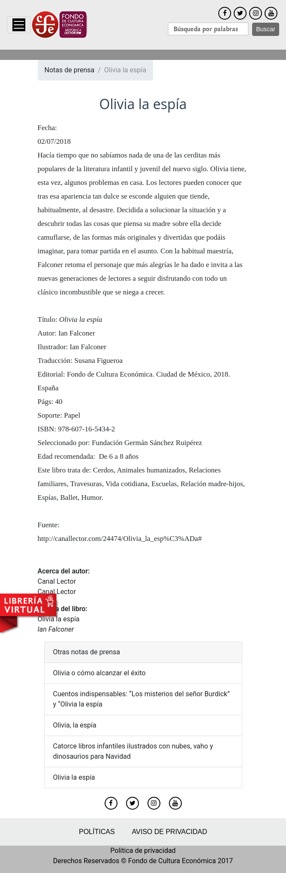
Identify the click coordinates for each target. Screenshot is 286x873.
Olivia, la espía (74, 725)
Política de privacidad (142, 850)
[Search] (208, 29)
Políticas (97, 831)
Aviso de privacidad (169, 831)
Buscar (265, 29)
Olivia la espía (74, 777)
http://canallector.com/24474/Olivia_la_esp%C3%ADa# (120, 538)
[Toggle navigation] (19, 24)
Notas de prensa (70, 70)
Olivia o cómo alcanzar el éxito (99, 673)
